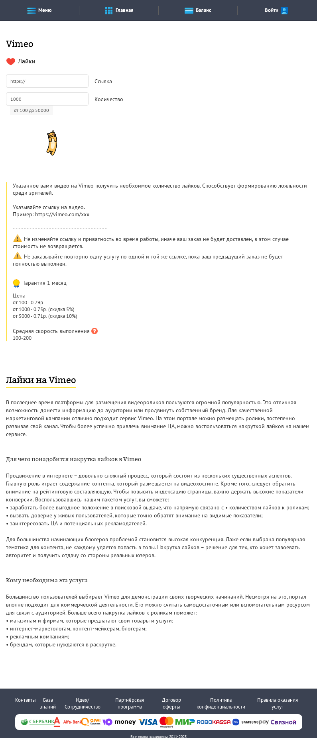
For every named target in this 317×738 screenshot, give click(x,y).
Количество (109, 99)
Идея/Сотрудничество (82, 703)
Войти (277, 10)
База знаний (48, 703)
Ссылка (103, 81)
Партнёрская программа (129, 703)
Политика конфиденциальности (221, 703)
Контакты (25, 700)
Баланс (197, 10)
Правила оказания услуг (277, 703)
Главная (119, 10)
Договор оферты (171, 703)
